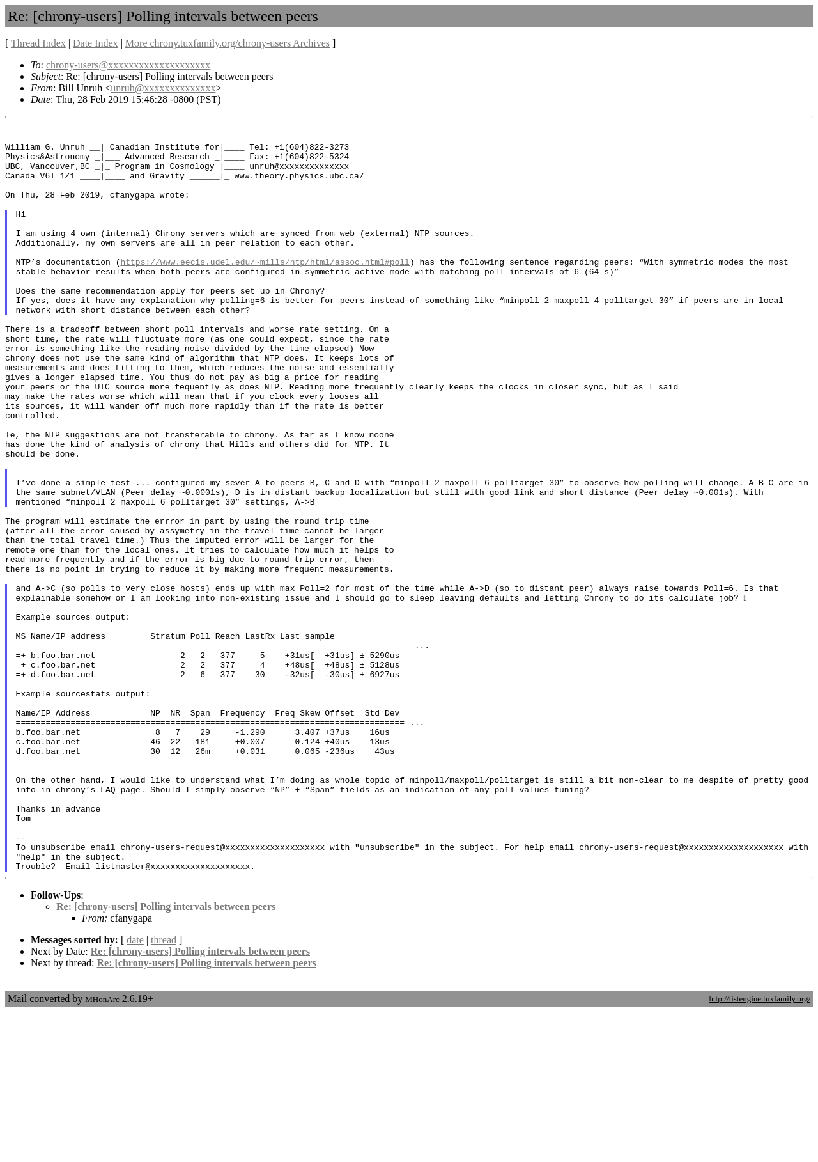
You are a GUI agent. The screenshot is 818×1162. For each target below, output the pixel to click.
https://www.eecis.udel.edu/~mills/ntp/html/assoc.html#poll (264, 290)
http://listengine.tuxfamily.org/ (759, 1148)
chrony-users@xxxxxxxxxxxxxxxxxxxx (128, 64)
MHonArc (102, 1149)
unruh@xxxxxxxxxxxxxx (163, 87)
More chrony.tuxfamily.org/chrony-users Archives (227, 43)
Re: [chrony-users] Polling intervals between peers (165, 1056)
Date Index (95, 43)
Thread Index (38, 43)
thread (163, 1089)
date (135, 1089)
